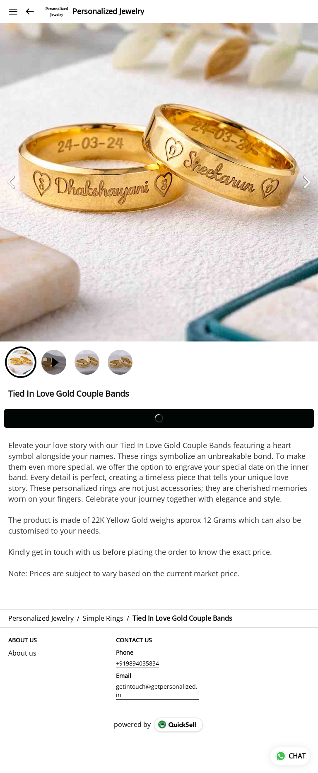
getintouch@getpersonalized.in (157, 691)
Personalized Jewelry (108, 11)
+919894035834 (137, 663)
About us (22, 653)
